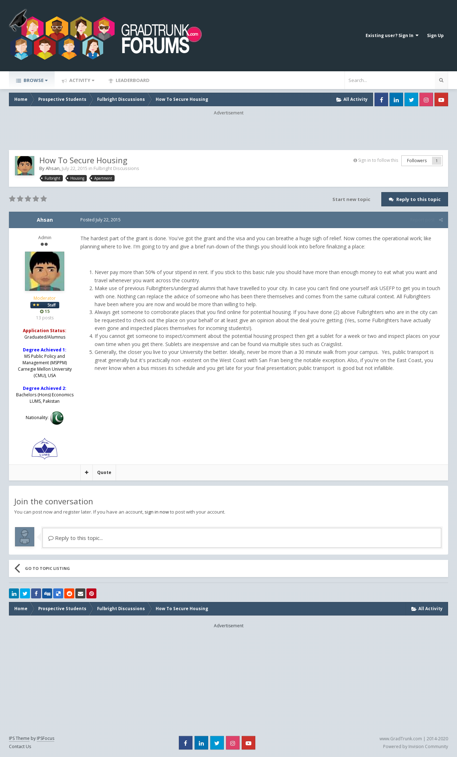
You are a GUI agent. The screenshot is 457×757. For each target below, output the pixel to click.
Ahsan (53, 168)
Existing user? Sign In (392, 35)
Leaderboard (132, 80)
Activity (81, 80)
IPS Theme (19, 738)
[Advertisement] (228, 132)
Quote (104, 472)
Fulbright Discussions (116, 168)
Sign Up (435, 35)
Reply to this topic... (75, 537)
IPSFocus (45, 738)
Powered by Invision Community (415, 746)
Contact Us (20, 746)
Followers (417, 161)
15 (45, 311)
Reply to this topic (418, 199)
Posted (100, 220)
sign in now (157, 512)
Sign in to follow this (378, 160)
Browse (34, 80)
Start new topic (351, 199)
